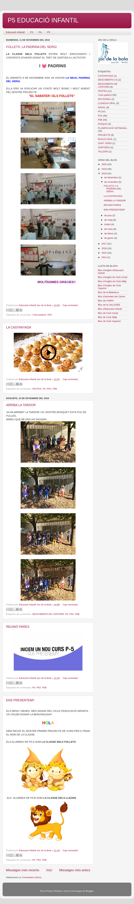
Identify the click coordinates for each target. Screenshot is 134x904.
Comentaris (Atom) (31, 877)
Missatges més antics (74, 870)
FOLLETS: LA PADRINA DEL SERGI (31, 47)
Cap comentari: (71, 305)
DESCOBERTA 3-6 (108, 79)
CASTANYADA (105, 76)
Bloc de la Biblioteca (108, 292)
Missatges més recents (22, 870)
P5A (49, 314)
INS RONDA (104, 99)
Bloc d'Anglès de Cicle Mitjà (112, 281)
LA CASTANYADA (18, 327)
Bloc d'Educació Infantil (110, 309)
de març (108, 229)
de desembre (111, 177)
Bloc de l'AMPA (106, 300)
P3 (31, 32)
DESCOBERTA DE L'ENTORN (48, 614)
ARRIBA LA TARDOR (21, 405)
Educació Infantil (15, 32)
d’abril (107, 224)
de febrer (109, 233)
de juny (108, 215)
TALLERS (103, 151)
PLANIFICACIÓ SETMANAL (112, 128)
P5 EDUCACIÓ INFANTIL (43, 20)
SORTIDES (104, 147)
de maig (108, 220)
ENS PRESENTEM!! (20, 700)
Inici (49, 870)
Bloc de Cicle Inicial (108, 313)
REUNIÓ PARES (17, 626)
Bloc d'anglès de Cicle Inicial (112, 277)
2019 (104, 169)
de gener (109, 238)
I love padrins (39, 314)
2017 (104, 243)
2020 (104, 164)
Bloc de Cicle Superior (109, 321)
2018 (104, 173)
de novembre (111, 182)
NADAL (102, 107)
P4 (40, 32)
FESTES (36, 388)
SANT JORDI (105, 143)
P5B (54, 388)
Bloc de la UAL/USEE (109, 304)
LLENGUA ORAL (107, 103)
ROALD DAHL (105, 139)
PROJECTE (104, 135)
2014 (104, 257)
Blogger (89, 891)
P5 (48, 32)
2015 (104, 253)
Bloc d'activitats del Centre (111, 296)
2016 (104, 248)
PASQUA (102, 124)
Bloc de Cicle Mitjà (107, 317)
